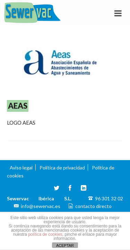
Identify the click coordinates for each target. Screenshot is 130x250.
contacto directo (93, 206)
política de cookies (45, 234)
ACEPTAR (65, 245)
